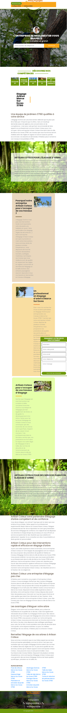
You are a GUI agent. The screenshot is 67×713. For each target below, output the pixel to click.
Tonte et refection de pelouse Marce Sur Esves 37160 (48, 678)
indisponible (31, 703)
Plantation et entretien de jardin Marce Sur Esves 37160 (17, 684)
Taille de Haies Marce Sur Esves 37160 (47, 672)
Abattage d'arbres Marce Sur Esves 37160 (32, 670)
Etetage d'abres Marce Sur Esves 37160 (32, 681)
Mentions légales (39, 711)
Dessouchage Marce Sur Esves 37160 (16, 676)
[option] (14, 81)
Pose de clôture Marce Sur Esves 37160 (16, 670)
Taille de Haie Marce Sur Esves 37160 (33, 675)
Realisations (16, 3)
